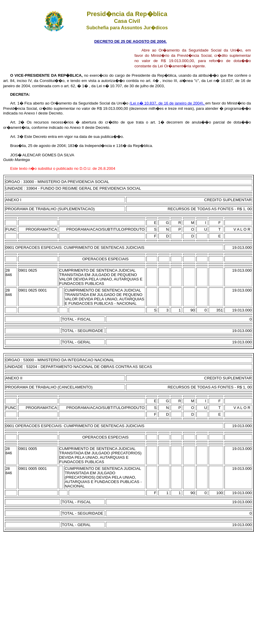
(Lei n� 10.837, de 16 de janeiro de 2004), (167, 103)
